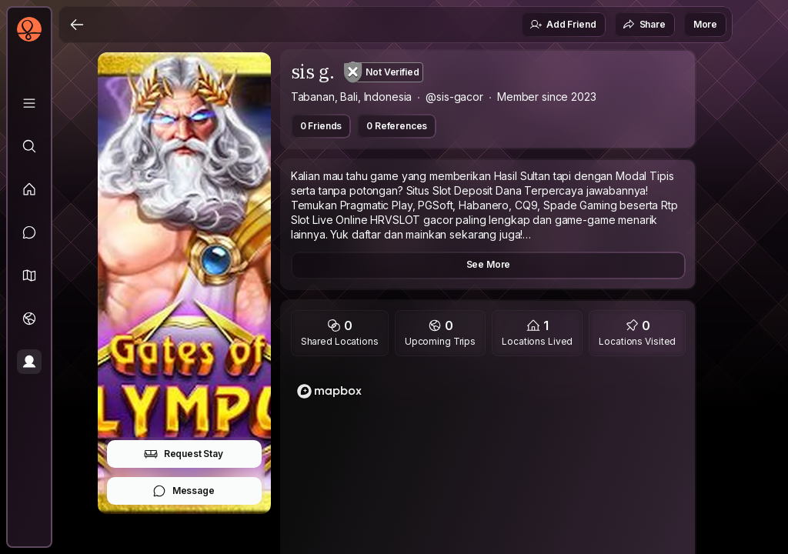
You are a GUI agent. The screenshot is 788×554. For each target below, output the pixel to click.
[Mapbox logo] (329, 391)
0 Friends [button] (321, 126)
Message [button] (183, 491)
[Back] (77, 24)
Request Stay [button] (183, 454)
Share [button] (644, 24)
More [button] (705, 24)
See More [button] (488, 264)
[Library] (29, 103)
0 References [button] (396, 126)
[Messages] (29, 232)
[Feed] (29, 189)
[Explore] (29, 146)
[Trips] (29, 318)
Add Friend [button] (562, 24)
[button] (29, 275)
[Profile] (29, 361)
